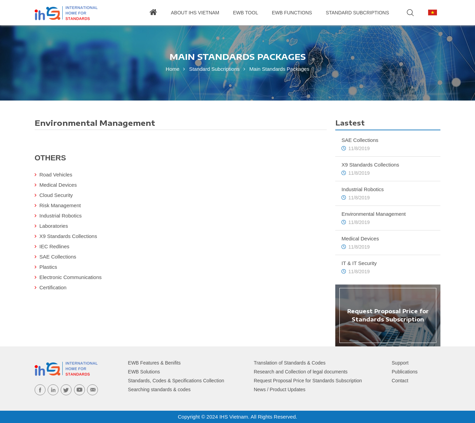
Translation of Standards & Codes (290, 363)
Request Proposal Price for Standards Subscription (308, 380)
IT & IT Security (359, 263)
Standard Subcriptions (357, 12)
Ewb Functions (292, 12)
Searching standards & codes (159, 389)
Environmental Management (373, 214)
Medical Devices (58, 185)
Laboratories (53, 226)
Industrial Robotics (60, 216)
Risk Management (60, 205)
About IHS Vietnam (195, 12)
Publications (405, 371)
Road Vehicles (55, 174)
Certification (52, 287)
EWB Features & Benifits (154, 363)
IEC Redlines (54, 246)
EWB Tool (245, 12)
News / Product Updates (279, 389)
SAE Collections (57, 257)
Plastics (48, 267)
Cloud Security (56, 195)
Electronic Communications (70, 277)
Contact (400, 380)
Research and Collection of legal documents (301, 371)
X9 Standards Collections (68, 236)
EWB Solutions (144, 371)
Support (400, 363)
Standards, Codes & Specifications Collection (176, 380)
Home (172, 69)
